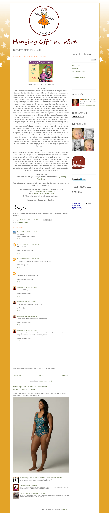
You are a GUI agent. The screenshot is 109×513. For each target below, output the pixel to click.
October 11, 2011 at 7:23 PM (28, 330)
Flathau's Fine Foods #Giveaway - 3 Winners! (33, 493)
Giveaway (20, 222)
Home (41, 375)
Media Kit (75, 68)
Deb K (19, 244)
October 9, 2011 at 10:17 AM (29, 232)
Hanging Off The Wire (88, 99)
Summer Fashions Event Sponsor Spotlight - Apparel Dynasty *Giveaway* (41, 477)
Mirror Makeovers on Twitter (44, 194)
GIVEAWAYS (76, 66)
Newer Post (17, 375)
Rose (18, 232)
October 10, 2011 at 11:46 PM (30, 273)
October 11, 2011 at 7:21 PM (28, 287)
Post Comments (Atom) (45, 381)
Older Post (65, 375)
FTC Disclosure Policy (78, 71)
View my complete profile (87, 105)
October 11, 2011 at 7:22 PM (28, 316)
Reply (18, 238)
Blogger (64, 509)
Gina (18, 287)
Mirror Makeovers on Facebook (44, 191)
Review (26, 222)
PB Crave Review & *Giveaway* (29, 485)
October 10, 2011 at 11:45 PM (30, 244)
